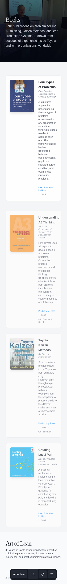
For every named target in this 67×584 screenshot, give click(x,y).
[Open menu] (52, 574)
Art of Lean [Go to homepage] (19, 574)
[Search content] (33, 574)
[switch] (43, 574)
